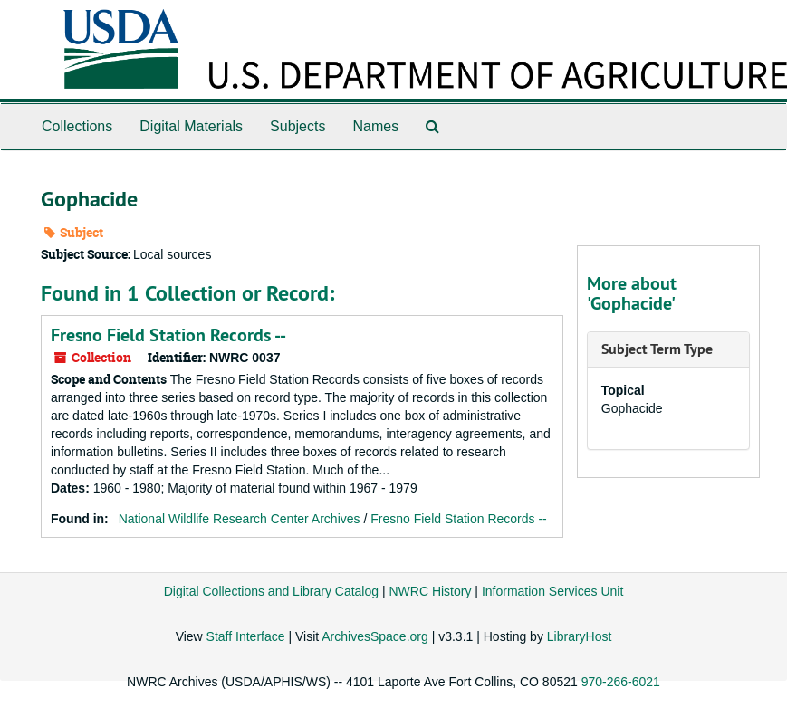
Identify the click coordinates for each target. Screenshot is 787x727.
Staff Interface (245, 636)
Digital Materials (191, 126)
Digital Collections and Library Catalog (271, 591)
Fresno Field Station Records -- (168, 335)
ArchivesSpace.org (375, 636)
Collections (77, 126)
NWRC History (430, 591)
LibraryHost (579, 636)
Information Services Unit (552, 591)
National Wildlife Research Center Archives (239, 519)
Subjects (297, 126)
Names (375, 126)
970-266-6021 (620, 681)
